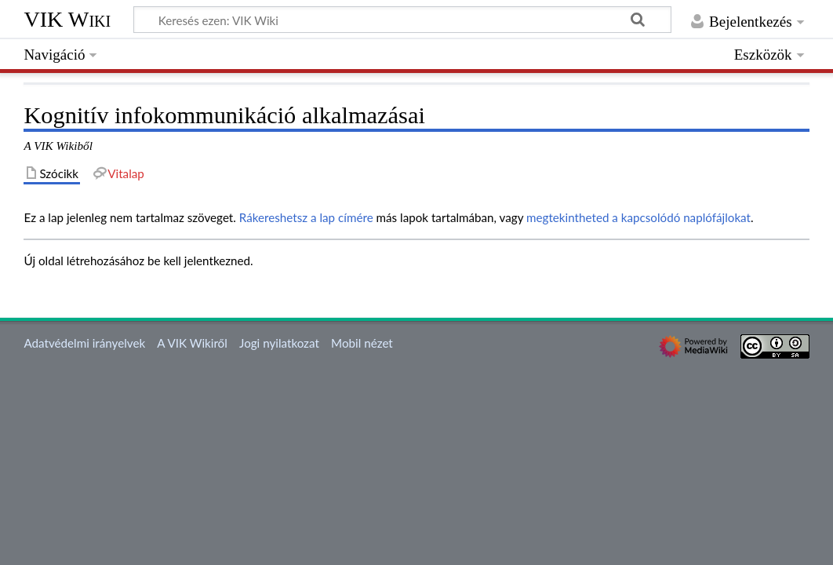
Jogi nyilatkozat (279, 343)
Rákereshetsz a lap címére (306, 217)
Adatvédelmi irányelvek (84, 343)
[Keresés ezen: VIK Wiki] (402, 19)
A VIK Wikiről (192, 343)
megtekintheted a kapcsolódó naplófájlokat (638, 217)
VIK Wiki (67, 19)
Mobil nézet (362, 343)
